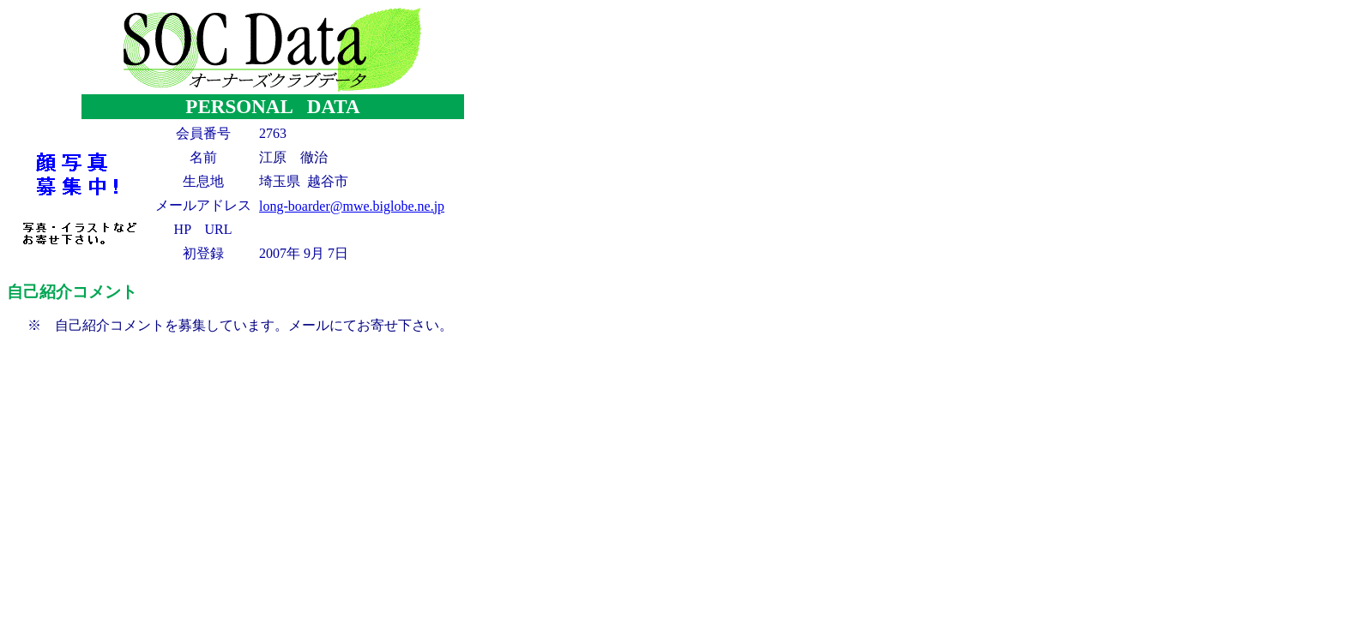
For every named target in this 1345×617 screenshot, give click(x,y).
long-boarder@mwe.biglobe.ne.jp (351, 206)
